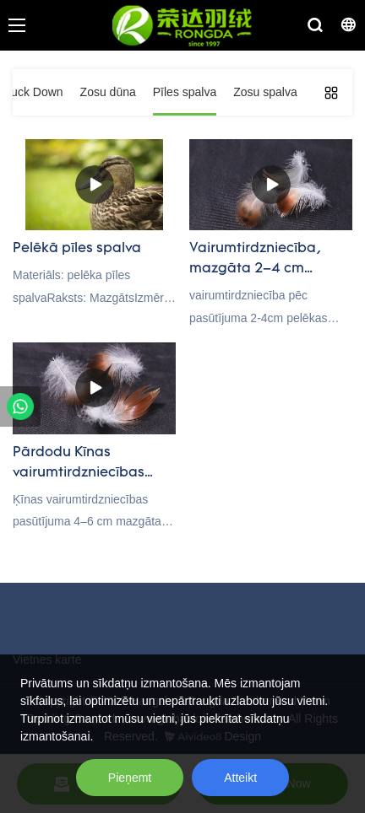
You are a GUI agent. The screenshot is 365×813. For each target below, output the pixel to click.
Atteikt (240, 777)
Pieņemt (129, 777)
